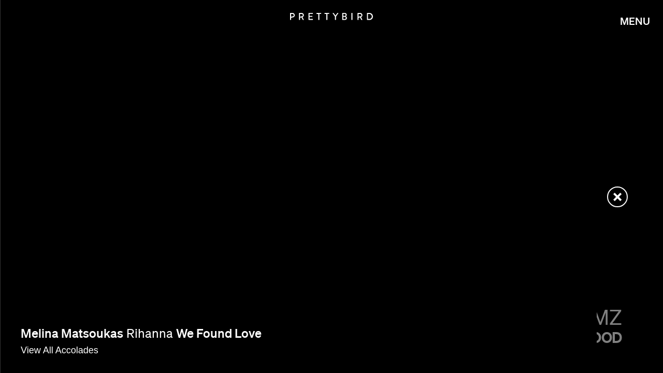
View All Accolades (59, 350)
